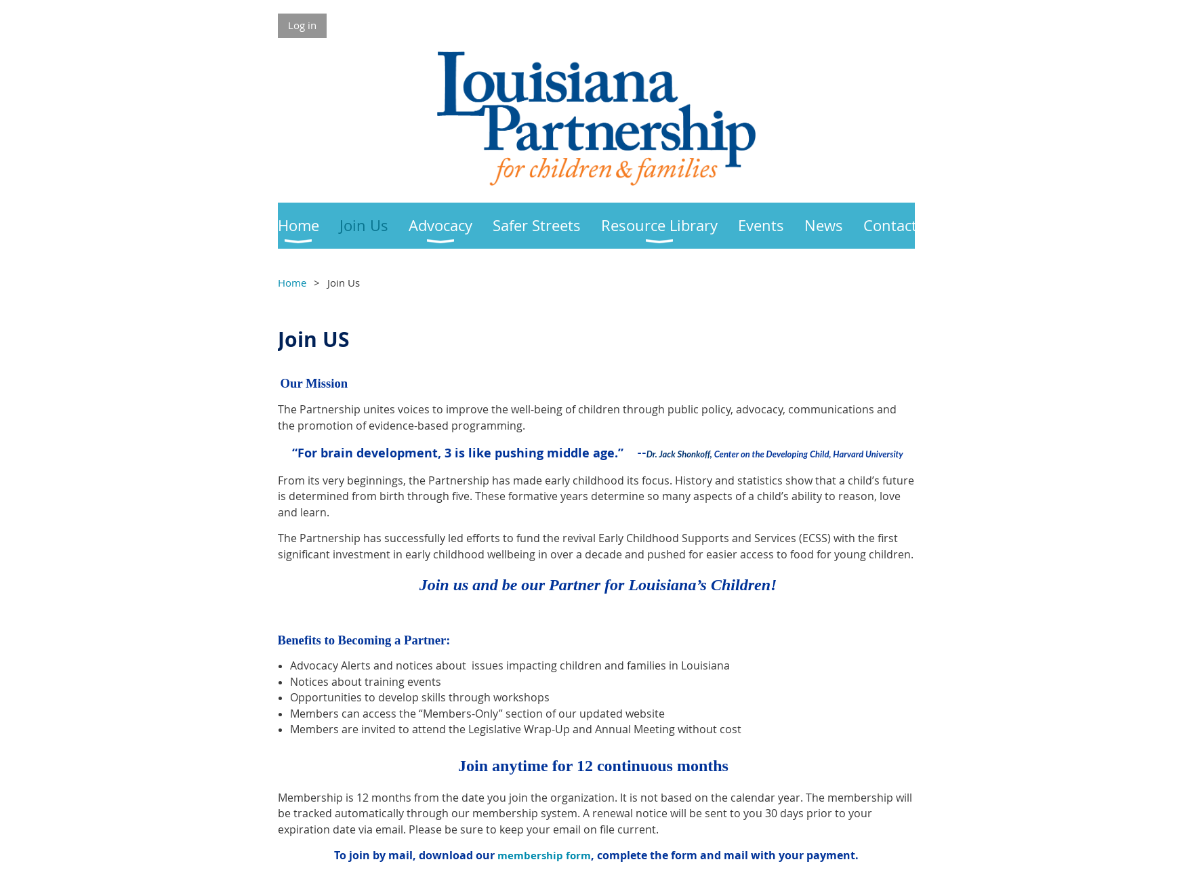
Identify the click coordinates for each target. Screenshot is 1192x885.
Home (292, 282)
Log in (302, 25)
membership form (544, 855)
